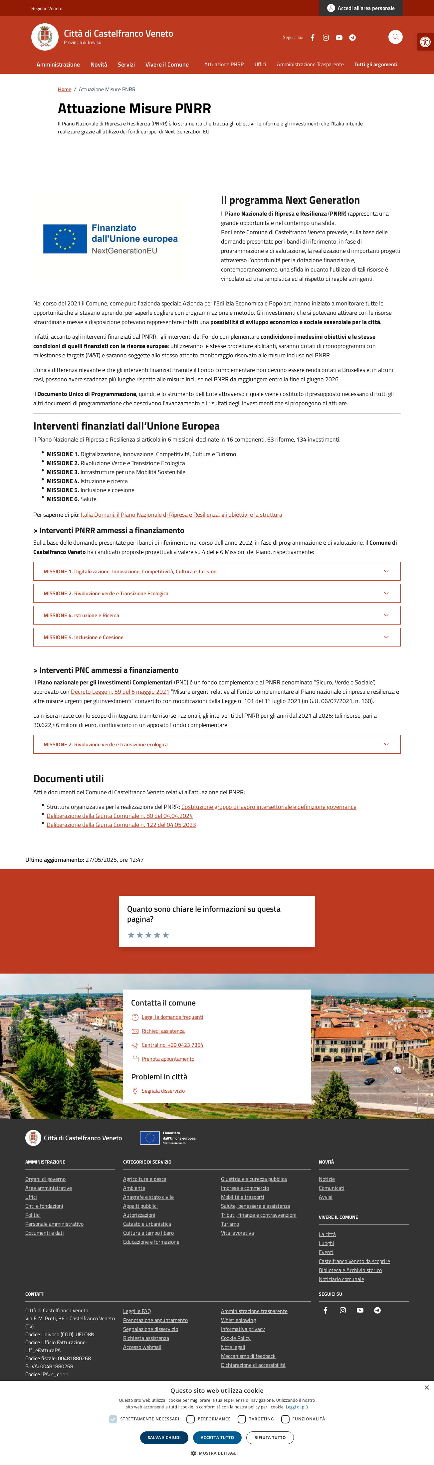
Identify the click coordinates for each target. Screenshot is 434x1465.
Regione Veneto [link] (46, 8)
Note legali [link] (233, 1347)
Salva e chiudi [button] (164, 1437)
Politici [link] (33, 1215)
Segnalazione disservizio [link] (150, 1329)
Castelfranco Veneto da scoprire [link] (354, 1261)
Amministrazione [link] (58, 64)
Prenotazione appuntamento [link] (155, 1320)
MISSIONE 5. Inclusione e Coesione (83, 637)
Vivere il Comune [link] (167, 64)
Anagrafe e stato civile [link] (148, 1197)
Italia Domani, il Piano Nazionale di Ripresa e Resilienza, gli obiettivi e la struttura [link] (181, 514)
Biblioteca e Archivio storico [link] (350, 1270)
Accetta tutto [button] (217, 1437)
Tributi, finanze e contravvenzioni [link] (259, 1215)
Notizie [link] (327, 1179)
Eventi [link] (326, 1252)
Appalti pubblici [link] (140, 1206)
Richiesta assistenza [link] (146, 1338)
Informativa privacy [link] (243, 1329)
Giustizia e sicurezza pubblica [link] (254, 1179)
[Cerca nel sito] (395, 37)
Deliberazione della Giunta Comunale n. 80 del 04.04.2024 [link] (120, 815)
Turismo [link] (230, 1224)
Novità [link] (99, 64)
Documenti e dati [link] (44, 1233)
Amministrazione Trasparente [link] (310, 64)
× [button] (426, 1387)
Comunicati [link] (331, 1188)
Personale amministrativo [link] (54, 1224)
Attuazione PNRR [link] (224, 64)
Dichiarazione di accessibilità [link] (253, 1365)
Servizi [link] (126, 64)
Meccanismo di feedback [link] (248, 1356)
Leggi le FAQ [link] (137, 1311)
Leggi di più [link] (297, 1407)
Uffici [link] (260, 64)
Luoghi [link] (326, 1243)
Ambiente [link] (134, 1188)
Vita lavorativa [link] (237, 1233)
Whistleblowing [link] (238, 1320)
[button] (217, 1453)
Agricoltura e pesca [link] (144, 1179)
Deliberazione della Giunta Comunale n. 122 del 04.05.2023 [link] (121, 824)
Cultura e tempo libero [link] (148, 1233)
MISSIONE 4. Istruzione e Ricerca (81, 615)
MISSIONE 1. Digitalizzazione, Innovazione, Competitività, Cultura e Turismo (130, 571)
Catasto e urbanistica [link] (147, 1224)
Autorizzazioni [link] (139, 1215)
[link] (425, 42)
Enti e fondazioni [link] (44, 1206)
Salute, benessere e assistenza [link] (255, 1206)
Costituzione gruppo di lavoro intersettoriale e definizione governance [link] (268, 806)
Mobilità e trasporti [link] (242, 1197)
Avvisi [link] (325, 1197)
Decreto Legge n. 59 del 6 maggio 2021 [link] (120, 691)
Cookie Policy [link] (236, 1338)
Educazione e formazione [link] (151, 1242)
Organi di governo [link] (45, 1179)
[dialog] (217, 1423)
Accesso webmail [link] (142, 1347)
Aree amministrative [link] (48, 1188)
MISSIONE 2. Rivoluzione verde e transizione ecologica (106, 744)
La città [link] (327, 1234)
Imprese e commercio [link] (245, 1188)
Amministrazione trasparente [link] (254, 1311)
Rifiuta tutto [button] (270, 1437)
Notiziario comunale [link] (341, 1279)
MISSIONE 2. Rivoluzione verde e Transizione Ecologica (106, 593)
